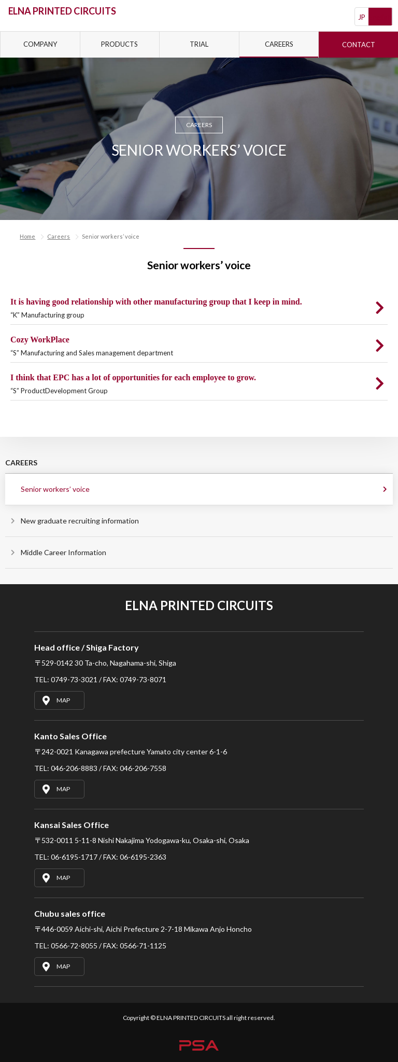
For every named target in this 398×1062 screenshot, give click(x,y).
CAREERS (279, 44)
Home (27, 236)
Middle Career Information (63, 552)
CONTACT (358, 44)
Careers (58, 236)
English (380, 16)
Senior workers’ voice (55, 489)
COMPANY (40, 44)
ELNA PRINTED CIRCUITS (62, 11)
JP (362, 16)
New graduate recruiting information (80, 520)
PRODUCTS (119, 44)
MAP (55, 700)
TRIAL (199, 44)
